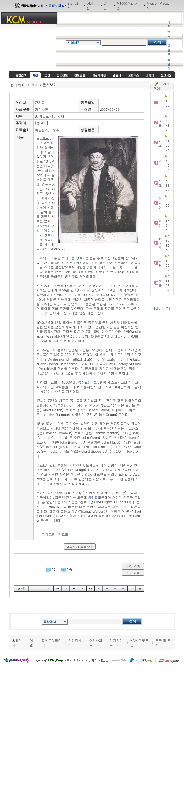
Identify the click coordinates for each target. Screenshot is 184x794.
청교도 (63, 534)
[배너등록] (162, 308)
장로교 (49, 234)
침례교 (83, 382)
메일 (105, 5)
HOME (33, 85)
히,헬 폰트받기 (169, 57)
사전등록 (168, 28)
